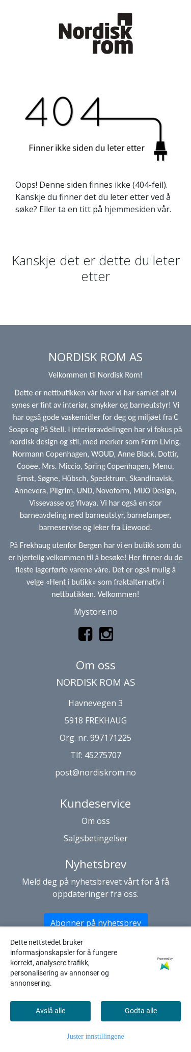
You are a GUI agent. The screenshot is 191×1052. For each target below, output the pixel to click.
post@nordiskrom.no (95, 772)
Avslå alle (50, 1011)
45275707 (103, 755)
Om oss (95, 820)
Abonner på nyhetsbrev (95, 923)
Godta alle (141, 1011)
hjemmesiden (129, 209)
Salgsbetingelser (96, 838)
